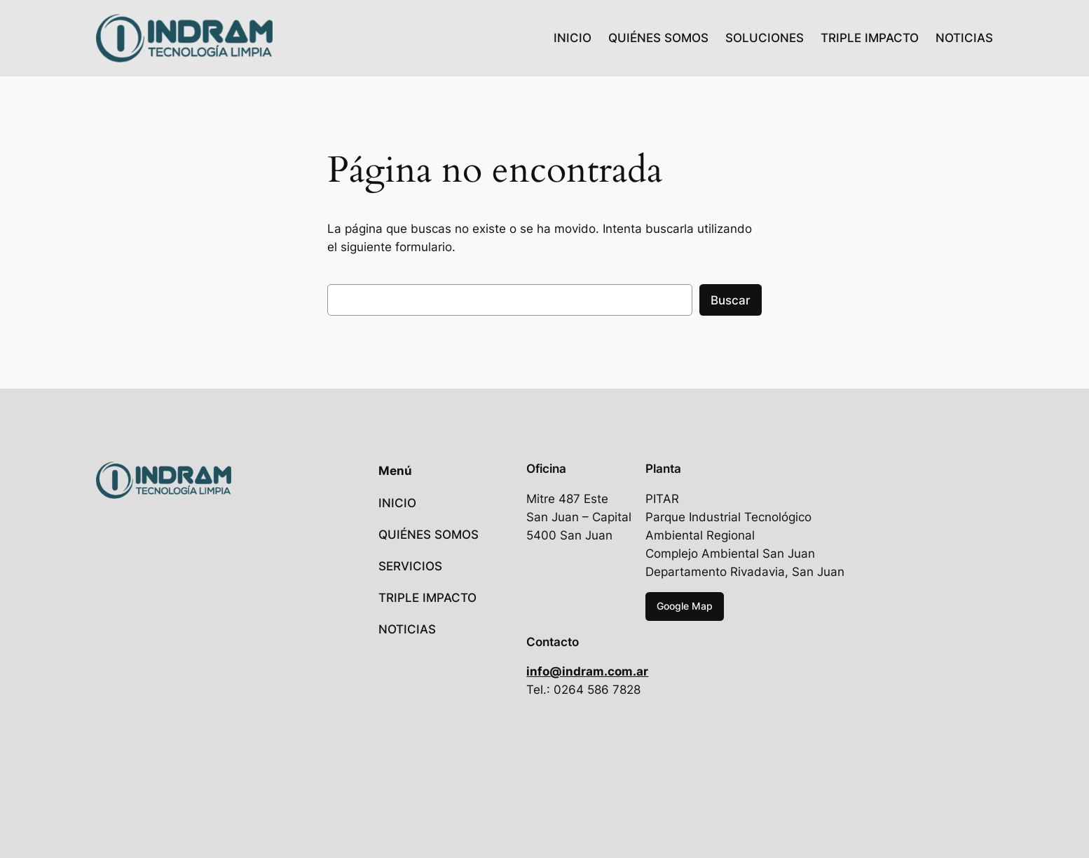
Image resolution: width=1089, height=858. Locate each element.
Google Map (685, 606)
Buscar (731, 300)
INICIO (572, 38)
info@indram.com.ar (587, 671)
